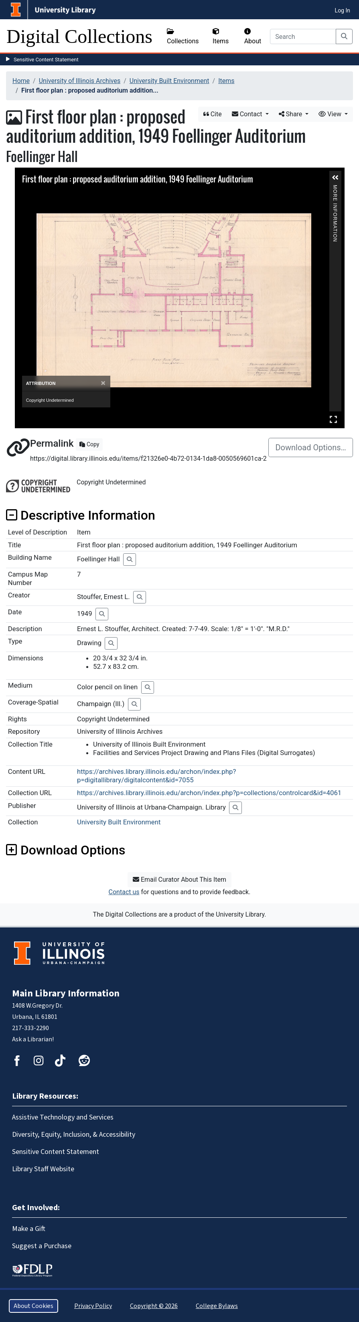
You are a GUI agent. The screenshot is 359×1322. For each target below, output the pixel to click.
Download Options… (310, 447)
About (253, 36)
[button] (335, 178)
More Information (335, 188)
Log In (342, 10)
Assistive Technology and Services (63, 1117)
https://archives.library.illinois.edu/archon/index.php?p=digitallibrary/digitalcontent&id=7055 (156, 775)
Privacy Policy (93, 1306)
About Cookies (33, 1306)
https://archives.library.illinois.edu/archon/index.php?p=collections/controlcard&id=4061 (209, 793)
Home (21, 81)
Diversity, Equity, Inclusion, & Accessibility (73, 1135)
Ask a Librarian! (33, 1039)
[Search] (303, 36)
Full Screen (333, 419)
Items (221, 36)
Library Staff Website (43, 1169)
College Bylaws (217, 1306)
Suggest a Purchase (41, 1246)
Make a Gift (28, 1229)
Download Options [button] (65, 850)
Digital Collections (79, 36)
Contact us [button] (124, 892)
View (330, 114)
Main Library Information (66, 993)
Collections (183, 36)
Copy (89, 444)
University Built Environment (169, 81)
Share (291, 114)
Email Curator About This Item (179, 879)
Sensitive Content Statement (46, 60)
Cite (212, 114)
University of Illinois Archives (80, 81)
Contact (248, 114)
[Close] (103, 383)
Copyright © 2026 (154, 1306)
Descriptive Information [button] (80, 515)
